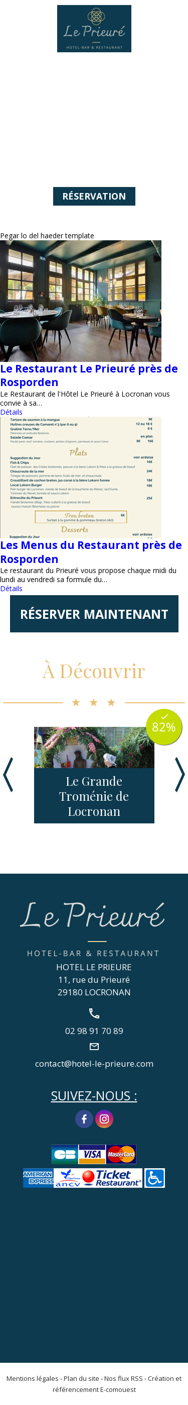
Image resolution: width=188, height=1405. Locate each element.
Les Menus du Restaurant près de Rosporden (91, 552)
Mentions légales (33, 1378)
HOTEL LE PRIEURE (94, 967)
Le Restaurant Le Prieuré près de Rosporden (89, 375)
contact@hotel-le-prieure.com (94, 1063)
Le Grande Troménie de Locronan (94, 795)
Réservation (94, 196)
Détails (11, 412)
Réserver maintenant (94, 613)
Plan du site (81, 1378)
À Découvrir (94, 670)
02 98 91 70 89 (174, 19)
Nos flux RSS (123, 1378)
